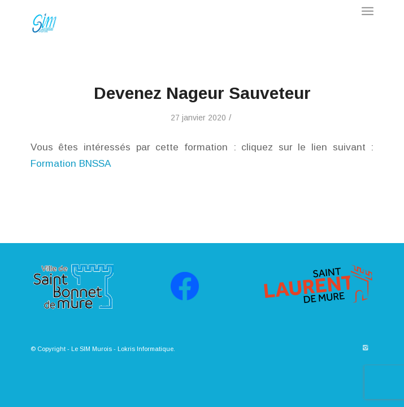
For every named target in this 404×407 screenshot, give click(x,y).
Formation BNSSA (71, 163)
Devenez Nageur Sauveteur (202, 93)
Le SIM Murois (91, 348)
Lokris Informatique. (146, 348)
